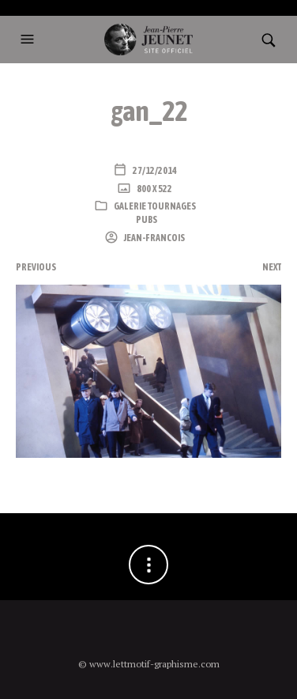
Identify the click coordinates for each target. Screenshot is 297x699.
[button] (29, 39)
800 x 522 (153, 189)
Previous (36, 267)
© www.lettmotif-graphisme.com (149, 664)
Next (271, 267)
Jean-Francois (153, 238)
